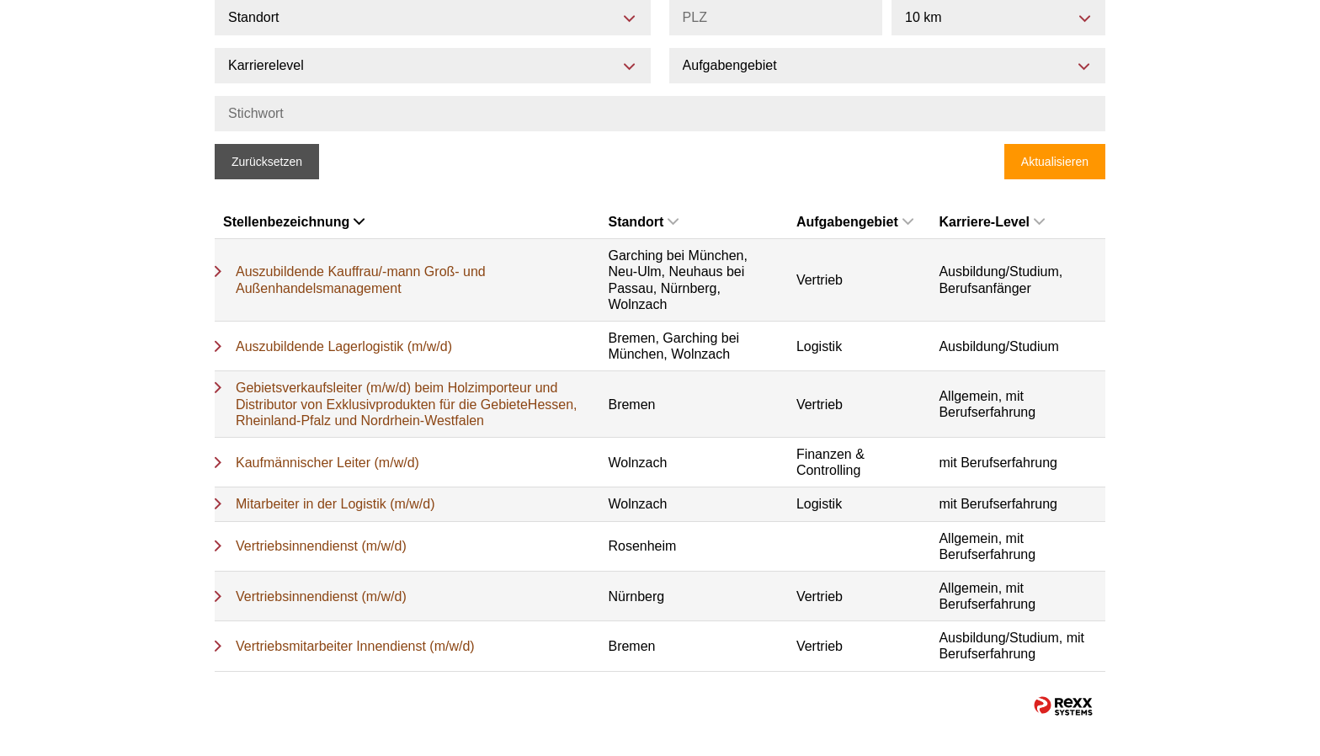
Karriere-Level (992, 222)
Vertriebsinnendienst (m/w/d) (321, 546)
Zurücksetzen (267, 161)
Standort (643, 222)
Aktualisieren (1054, 161)
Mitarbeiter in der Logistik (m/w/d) (335, 504)
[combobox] (998, 17)
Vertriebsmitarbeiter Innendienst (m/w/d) (355, 646)
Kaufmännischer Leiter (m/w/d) (327, 462)
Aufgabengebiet (854, 222)
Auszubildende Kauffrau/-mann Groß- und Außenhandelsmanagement (361, 279)
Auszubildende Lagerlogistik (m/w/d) (344, 346)
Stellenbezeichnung (294, 222)
